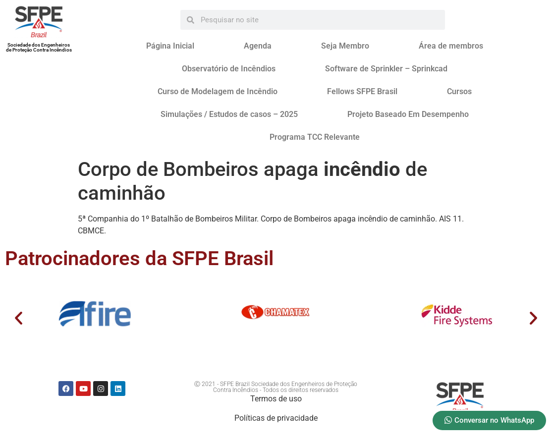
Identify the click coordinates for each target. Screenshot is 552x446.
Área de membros (451, 46)
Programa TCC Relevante (315, 137)
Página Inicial (170, 46)
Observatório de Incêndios (229, 68)
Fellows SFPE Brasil (362, 91)
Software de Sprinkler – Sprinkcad (386, 68)
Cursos (459, 91)
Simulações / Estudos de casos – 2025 (229, 114)
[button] (18, 317)
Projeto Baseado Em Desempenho (408, 114)
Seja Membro (345, 46)
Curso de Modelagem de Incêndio (217, 91)
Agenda (258, 46)
